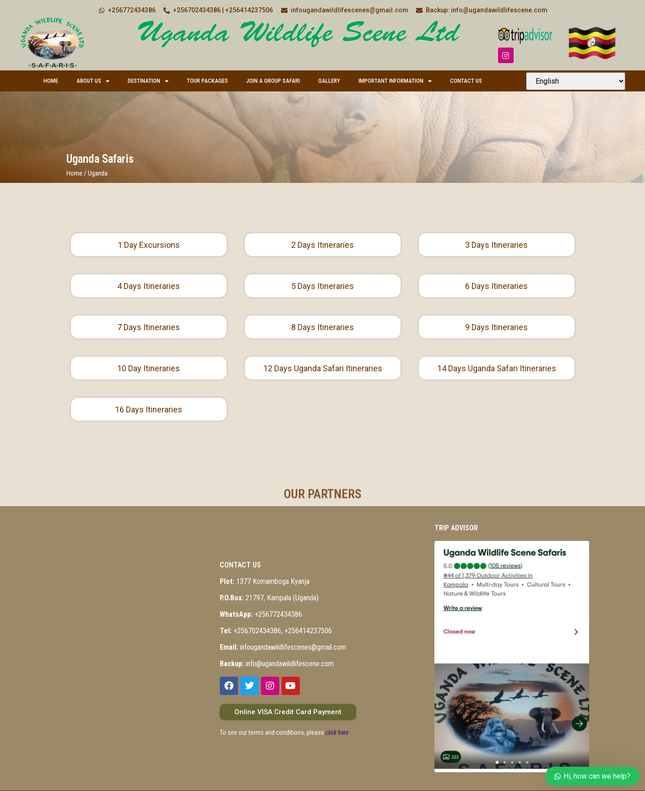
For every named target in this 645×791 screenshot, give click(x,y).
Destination (148, 81)
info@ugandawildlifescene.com (277, 663)
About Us (92, 81)
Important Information (395, 81)
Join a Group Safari (273, 80)
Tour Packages (207, 80)
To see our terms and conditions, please (284, 732)
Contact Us (466, 80)
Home (50, 80)
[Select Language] (575, 81)
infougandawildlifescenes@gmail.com (283, 647)
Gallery (329, 80)
